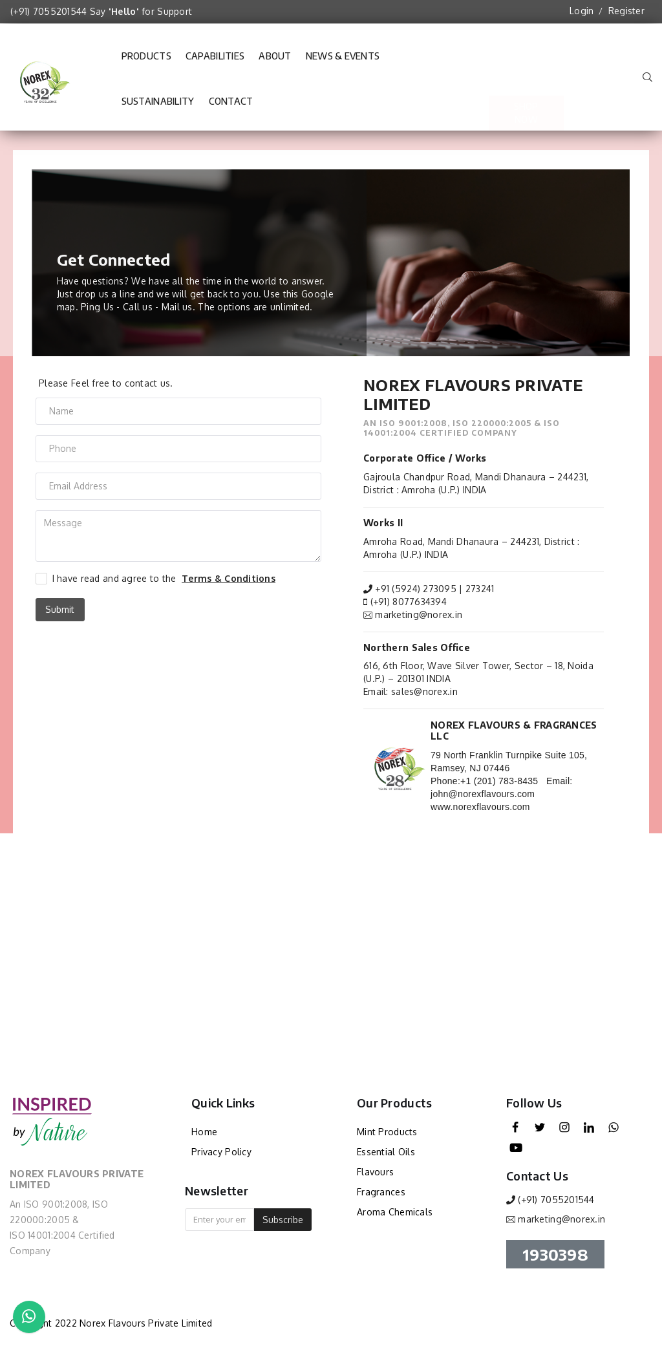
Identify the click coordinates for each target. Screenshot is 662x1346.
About (275, 62)
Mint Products (387, 1131)
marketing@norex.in (418, 614)
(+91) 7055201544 (48, 11)
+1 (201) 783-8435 (499, 781)
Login (581, 10)
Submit (59, 609)
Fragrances (381, 1191)
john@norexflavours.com (483, 794)
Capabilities (215, 62)
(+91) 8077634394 (408, 601)
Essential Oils (386, 1151)
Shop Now (526, 79)
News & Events (343, 62)
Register (626, 10)
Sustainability (158, 107)
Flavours (375, 1171)
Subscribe (282, 1219)
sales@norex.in (424, 691)
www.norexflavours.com (480, 807)
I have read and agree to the (163, 578)
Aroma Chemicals (394, 1211)
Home (204, 1131)
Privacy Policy (221, 1151)
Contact (231, 107)
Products (146, 55)
